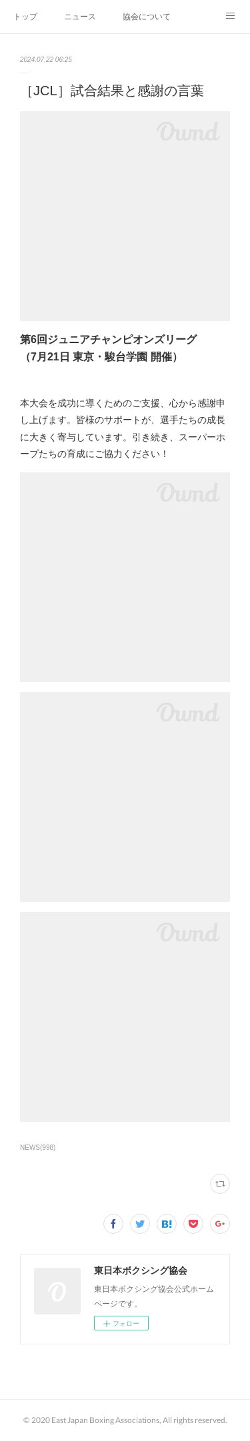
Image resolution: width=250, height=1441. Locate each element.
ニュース (80, 16)
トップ (25, 16)
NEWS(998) (37, 1147)
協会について (147, 16)
